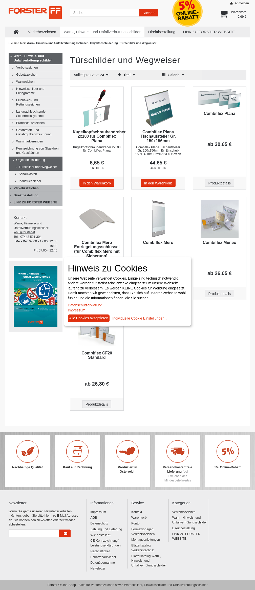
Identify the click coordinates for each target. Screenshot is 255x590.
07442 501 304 (30, 237)
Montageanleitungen (145, 539)
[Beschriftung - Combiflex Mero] (158, 219)
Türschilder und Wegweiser (38, 167)
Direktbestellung (162, 32)
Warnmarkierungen (29, 141)
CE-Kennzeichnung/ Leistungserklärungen (105, 543)
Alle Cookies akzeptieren (88, 318)
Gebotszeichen (26, 74)
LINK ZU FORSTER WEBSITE (209, 32)
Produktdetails (219, 183)
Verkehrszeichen (42, 32)
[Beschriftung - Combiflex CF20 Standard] (97, 329)
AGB (93, 517)
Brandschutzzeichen (30, 123)
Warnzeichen (25, 81)
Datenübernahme (102, 562)
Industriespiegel (30, 181)
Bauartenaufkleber (103, 557)
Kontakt (136, 512)
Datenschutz (99, 523)
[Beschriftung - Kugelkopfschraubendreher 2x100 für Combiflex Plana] (97, 108)
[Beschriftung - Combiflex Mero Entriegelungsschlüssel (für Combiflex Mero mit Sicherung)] (97, 219)
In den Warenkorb (97, 183)
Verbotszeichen (27, 67)
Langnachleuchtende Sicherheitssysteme (31, 114)
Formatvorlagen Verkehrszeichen (143, 532)
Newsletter (97, 568)
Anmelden (239, 3)
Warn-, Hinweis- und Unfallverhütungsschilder (102, 32)
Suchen (148, 13)
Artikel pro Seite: (91, 75)
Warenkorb (139, 517)
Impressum (98, 512)
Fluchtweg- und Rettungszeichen (28, 102)
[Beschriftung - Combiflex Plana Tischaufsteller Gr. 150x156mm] (158, 108)
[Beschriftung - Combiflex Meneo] (220, 219)
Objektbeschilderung (104, 43)
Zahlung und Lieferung (106, 529)
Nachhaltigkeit (100, 551)
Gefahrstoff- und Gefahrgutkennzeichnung (34, 132)
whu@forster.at (24, 232)
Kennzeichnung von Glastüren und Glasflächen (37, 151)
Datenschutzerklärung (85, 305)
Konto (135, 523)
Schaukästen (28, 174)
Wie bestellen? (100, 535)
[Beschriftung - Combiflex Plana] (220, 99)
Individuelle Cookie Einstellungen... (139, 318)
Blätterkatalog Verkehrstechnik (142, 548)
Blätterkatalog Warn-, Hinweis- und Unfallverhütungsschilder (148, 560)
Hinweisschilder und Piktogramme (30, 91)
